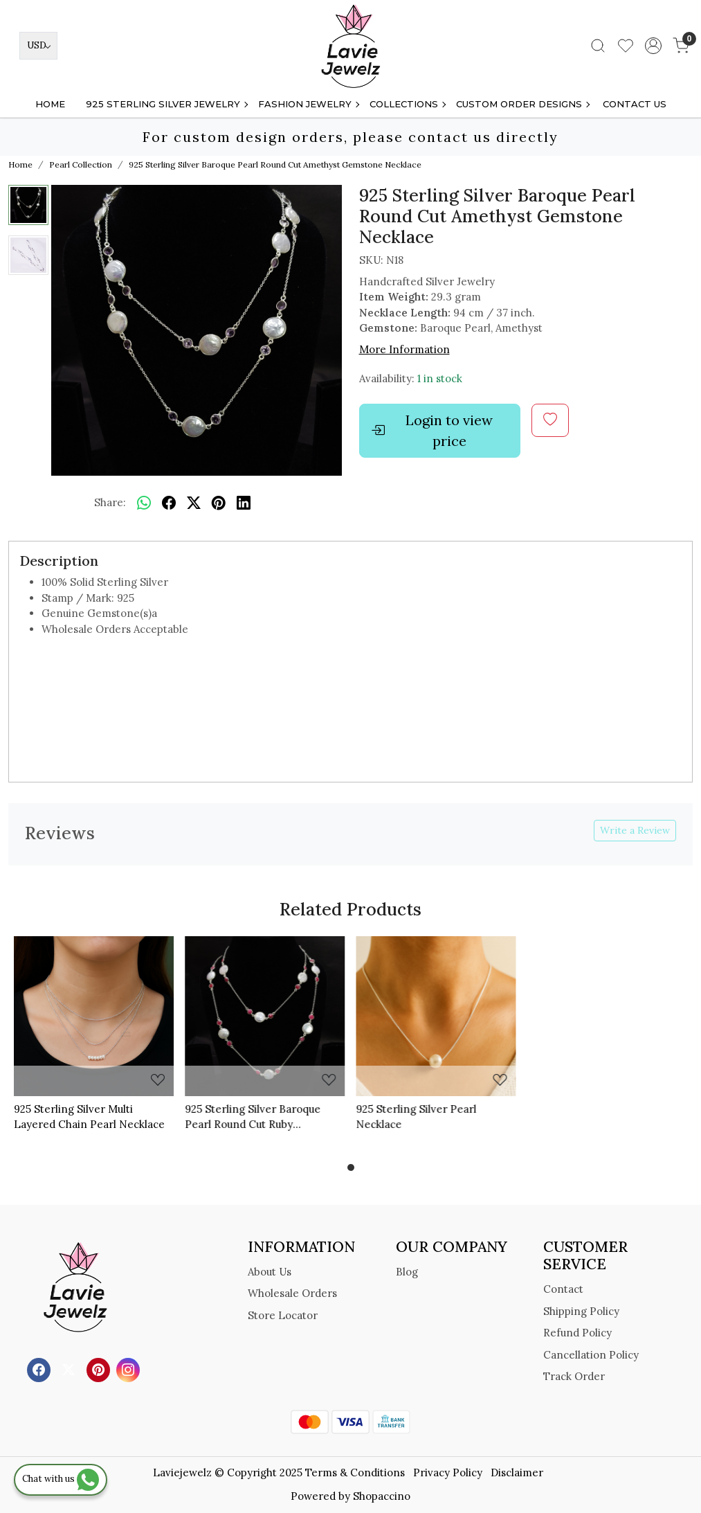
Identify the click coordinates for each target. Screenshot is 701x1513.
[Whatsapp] (143, 503)
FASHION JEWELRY (308, 103)
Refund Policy (577, 1332)
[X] (70, 1369)
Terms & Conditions (355, 1472)
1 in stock (439, 378)
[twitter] (193, 503)
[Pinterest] (100, 1369)
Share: (110, 502)
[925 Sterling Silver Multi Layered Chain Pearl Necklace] (94, 1016)
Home (50, 103)
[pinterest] (218, 503)
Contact (563, 1289)
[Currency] (38, 46)
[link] (598, 45)
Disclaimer (517, 1472)
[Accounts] (653, 45)
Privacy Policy (447, 1472)
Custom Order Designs (522, 103)
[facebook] (168, 503)
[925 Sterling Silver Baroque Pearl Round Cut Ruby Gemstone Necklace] (265, 1016)
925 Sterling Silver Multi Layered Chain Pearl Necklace (89, 1116)
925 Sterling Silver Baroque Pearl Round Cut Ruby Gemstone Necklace (252, 1117)
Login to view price (432, 430)
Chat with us (60, 1479)
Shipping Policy (581, 1311)
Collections (407, 103)
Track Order (574, 1376)
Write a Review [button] (635, 830)
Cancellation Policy (591, 1354)
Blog (407, 1271)
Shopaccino (381, 1496)
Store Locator (283, 1315)
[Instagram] (129, 1369)
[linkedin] (243, 503)
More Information (404, 349)
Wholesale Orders (292, 1293)
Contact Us (634, 103)
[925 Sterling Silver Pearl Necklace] (436, 1016)
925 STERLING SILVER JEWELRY (166, 103)
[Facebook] (40, 1369)
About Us (269, 1271)
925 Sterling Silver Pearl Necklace (416, 1116)
